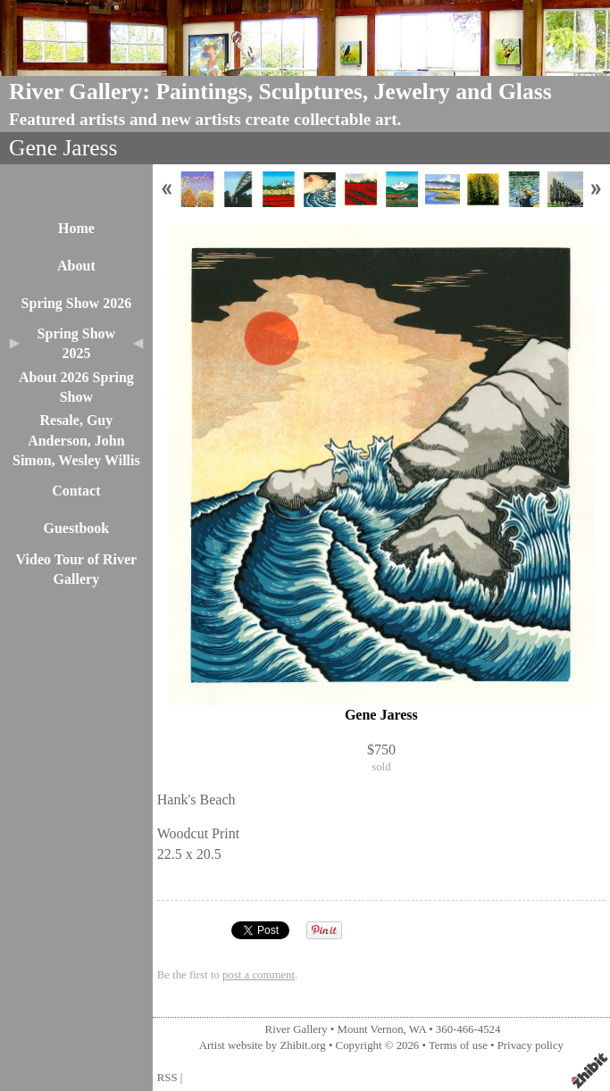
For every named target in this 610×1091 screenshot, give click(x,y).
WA (417, 1029)
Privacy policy (530, 1045)
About (76, 265)
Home (76, 228)
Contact (76, 490)
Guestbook (76, 528)
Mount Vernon (371, 1029)
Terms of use (458, 1045)
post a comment (258, 975)
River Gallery (296, 1029)
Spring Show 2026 (76, 303)
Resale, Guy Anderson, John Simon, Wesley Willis (76, 440)
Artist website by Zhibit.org (262, 1045)
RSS (167, 1077)
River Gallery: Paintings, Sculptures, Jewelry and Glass (280, 91)
